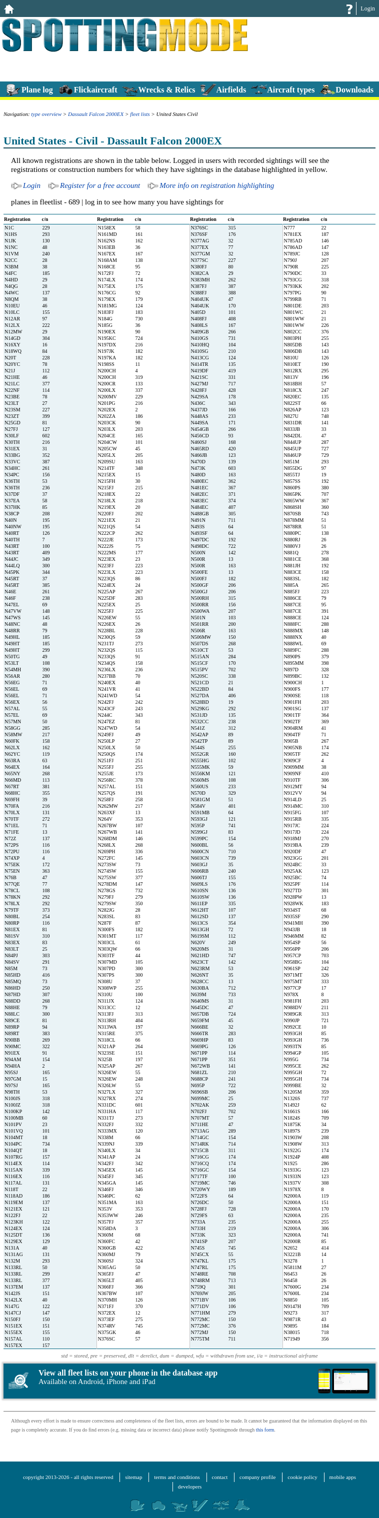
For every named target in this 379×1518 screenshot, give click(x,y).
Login (367, 8)
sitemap (133, 1477)
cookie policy (303, 1477)
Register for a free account (100, 185)
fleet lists (140, 114)
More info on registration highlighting (217, 185)
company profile (258, 1477)
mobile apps (343, 1477)
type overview (46, 114)
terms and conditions (177, 1477)
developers (190, 1487)
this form (265, 1430)
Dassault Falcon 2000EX (96, 114)
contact (220, 1477)
